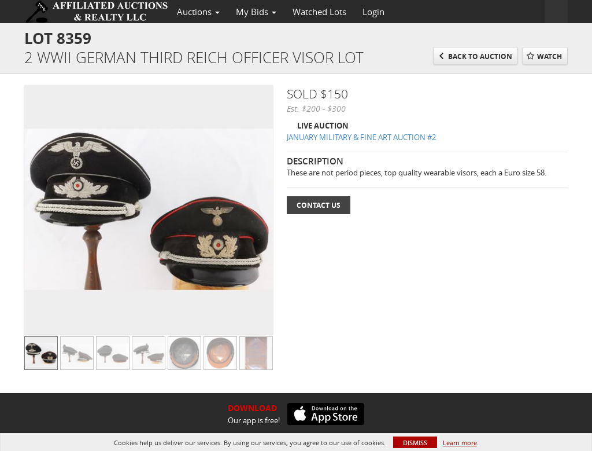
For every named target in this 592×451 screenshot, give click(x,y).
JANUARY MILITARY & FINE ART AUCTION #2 (361, 137)
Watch (549, 56)
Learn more (460, 442)
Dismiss (415, 442)
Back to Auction (480, 56)
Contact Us (319, 205)
